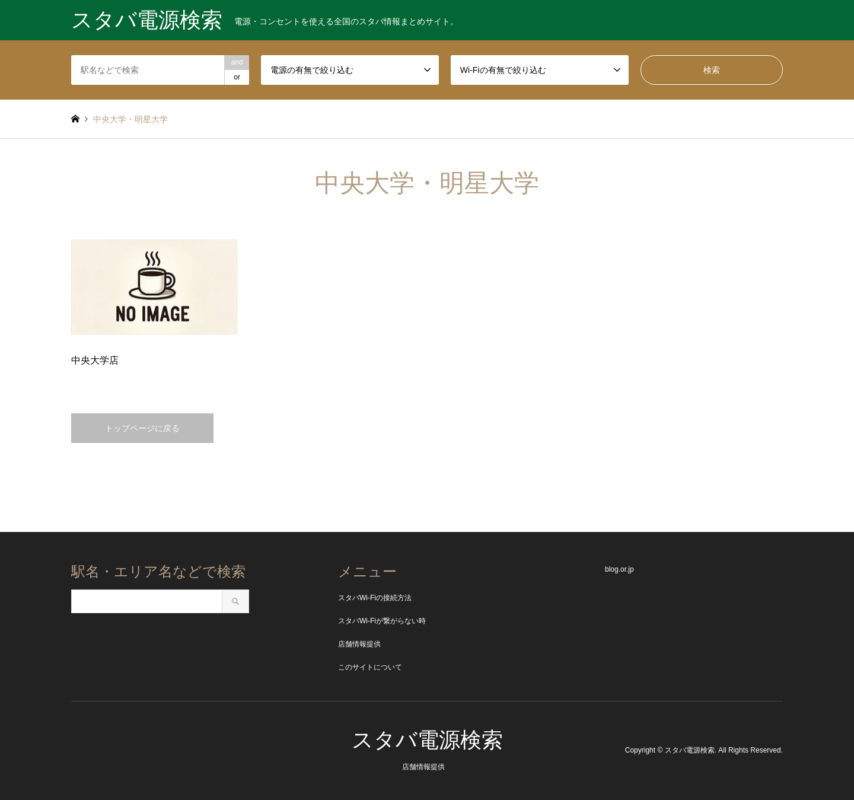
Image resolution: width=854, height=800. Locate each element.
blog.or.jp (619, 569)
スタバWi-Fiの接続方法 (375, 598)
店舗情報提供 (359, 644)
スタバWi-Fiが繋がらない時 (382, 621)
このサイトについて (370, 667)
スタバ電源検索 (427, 740)
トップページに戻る (142, 428)
